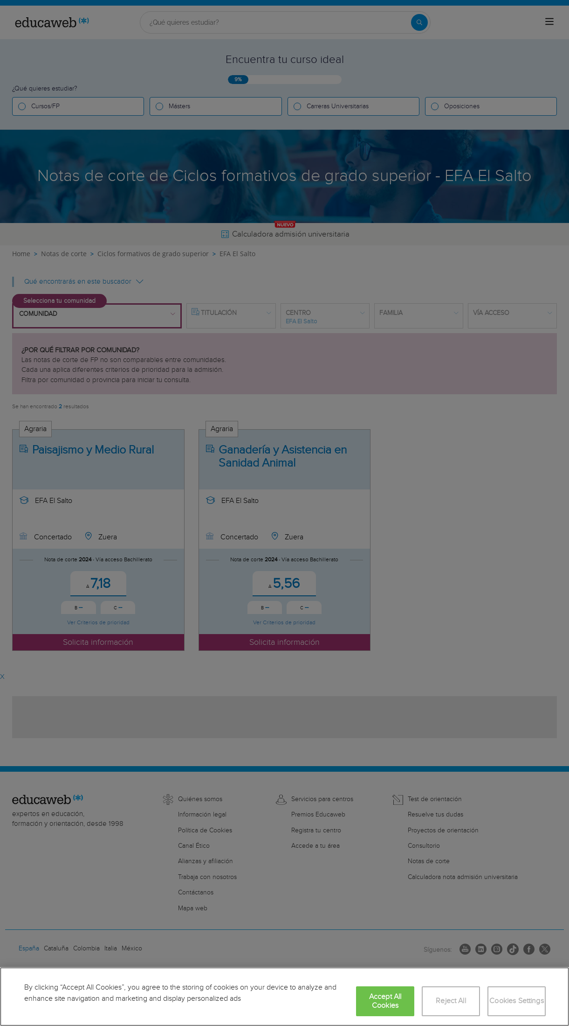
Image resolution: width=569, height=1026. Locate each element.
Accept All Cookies (385, 1001)
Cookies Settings (516, 1001)
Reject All (451, 1001)
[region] (284, 996)
